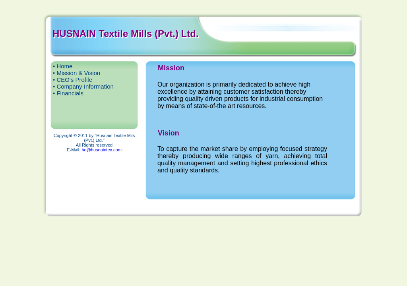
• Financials (68, 93)
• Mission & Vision (76, 73)
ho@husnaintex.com (101, 149)
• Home (62, 66)
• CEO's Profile (72, 79)
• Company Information (83, 86)
